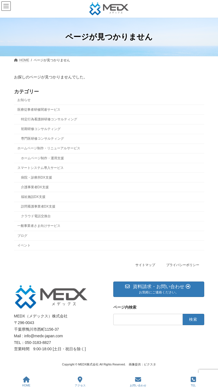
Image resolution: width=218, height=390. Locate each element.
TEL (193, 381)
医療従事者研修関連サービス (38, 110)
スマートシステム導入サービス (40, 167)
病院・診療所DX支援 (36, 177)
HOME (26, 381)
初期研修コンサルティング (40, 129)
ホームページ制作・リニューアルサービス (48, 148)
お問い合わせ (138, 381)
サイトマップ (145, 265)
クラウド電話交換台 (35, 216)
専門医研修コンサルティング (42, 138)
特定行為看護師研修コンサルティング (49, 119)
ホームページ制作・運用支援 (42, 158)
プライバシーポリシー (182, 265)
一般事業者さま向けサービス (38, 226)
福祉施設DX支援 (33, 197)
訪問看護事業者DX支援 (38, 206)
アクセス (80, 381)
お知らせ (24, 100)
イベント (24, 245)
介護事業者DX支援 (35, 187)
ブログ (22, 235)
